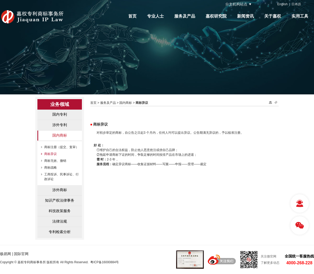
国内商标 (59, 135)
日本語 (296, 4)
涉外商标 (59, 190)
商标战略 (50, 167)
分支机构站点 (236, 4)
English (282, 4)
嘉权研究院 (216, 16)
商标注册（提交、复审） (61, 147)
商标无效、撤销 (55, 161)
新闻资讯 (245, 16)
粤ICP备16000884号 (104, 262)
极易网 (5, 254)
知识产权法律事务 (59, 200)
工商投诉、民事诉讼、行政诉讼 (61, 177)
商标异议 (50, 154)
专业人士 (155, 16)
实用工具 (299, 16)
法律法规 (59, 221)
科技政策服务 (60, 211)
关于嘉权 (272, 16)
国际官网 (21, 254)
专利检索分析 (60, 232)
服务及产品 (184, 16)
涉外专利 (59, 125)
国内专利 (59, 114)
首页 (132, 16)
